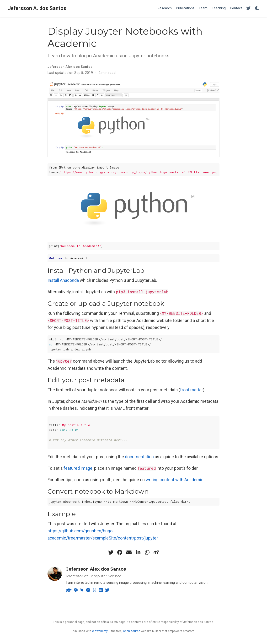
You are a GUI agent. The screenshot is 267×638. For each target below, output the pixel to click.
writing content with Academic (174, 479)
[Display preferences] (257, 8)
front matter (191, 389)
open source (131, 631)
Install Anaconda (63, 280)
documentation (139, 456)
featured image (78, 468)
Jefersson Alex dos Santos (96, 569)
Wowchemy (100, 631)
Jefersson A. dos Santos (37, 8)
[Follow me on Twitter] (248, 8)
